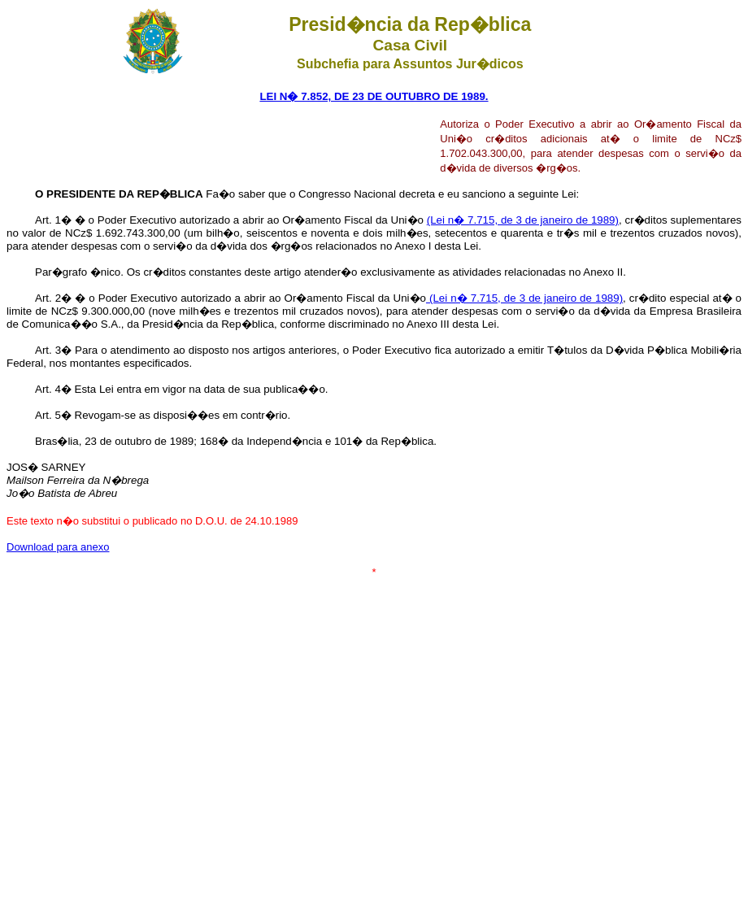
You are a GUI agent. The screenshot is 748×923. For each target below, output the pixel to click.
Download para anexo (58, 547)
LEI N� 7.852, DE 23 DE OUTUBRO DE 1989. (373, 96)
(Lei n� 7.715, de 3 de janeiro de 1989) (523, 220)
